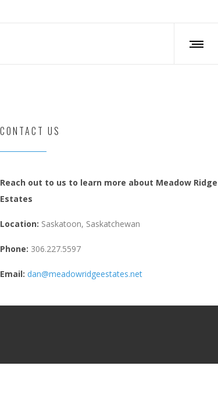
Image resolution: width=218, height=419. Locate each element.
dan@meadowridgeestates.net (84, 273)
